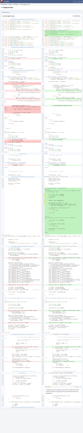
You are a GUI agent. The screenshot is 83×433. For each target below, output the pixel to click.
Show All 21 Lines (22, 153)
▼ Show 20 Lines (31, 19)
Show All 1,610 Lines (23, 246)
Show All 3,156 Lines (23, 176)
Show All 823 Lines (22, 47)
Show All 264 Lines (23, 19)
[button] (82, 1)
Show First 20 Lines (14, 19)
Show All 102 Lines (22, 70)
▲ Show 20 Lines (14, 47)
